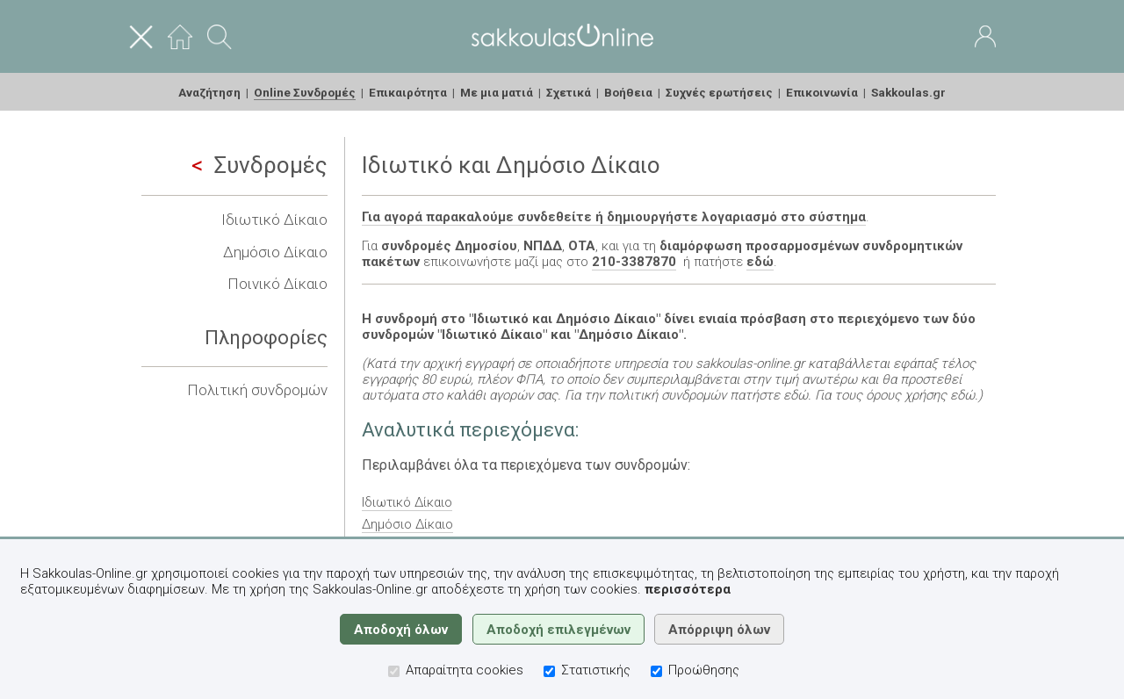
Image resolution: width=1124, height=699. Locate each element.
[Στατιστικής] (549, 671)
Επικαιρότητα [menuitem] (408, 92)
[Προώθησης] (656, 671)
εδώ (760, 262)
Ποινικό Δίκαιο (277, 283)
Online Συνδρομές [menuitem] (305, 92)
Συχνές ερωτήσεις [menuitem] (719, 92)
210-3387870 (634, 262)
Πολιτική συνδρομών (257, 390)
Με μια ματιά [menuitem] (496, 92)
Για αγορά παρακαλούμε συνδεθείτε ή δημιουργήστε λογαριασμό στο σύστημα (614, 217)
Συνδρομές (259, 165)
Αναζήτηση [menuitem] (209, 92)
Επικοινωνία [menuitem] (822, 92)
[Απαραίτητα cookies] (394, 671)
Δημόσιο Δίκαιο (275, 252)
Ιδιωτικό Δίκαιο (274, 219)
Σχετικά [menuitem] (568, 92)
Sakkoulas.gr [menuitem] (908, 92)
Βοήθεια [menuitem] (628, 92)
